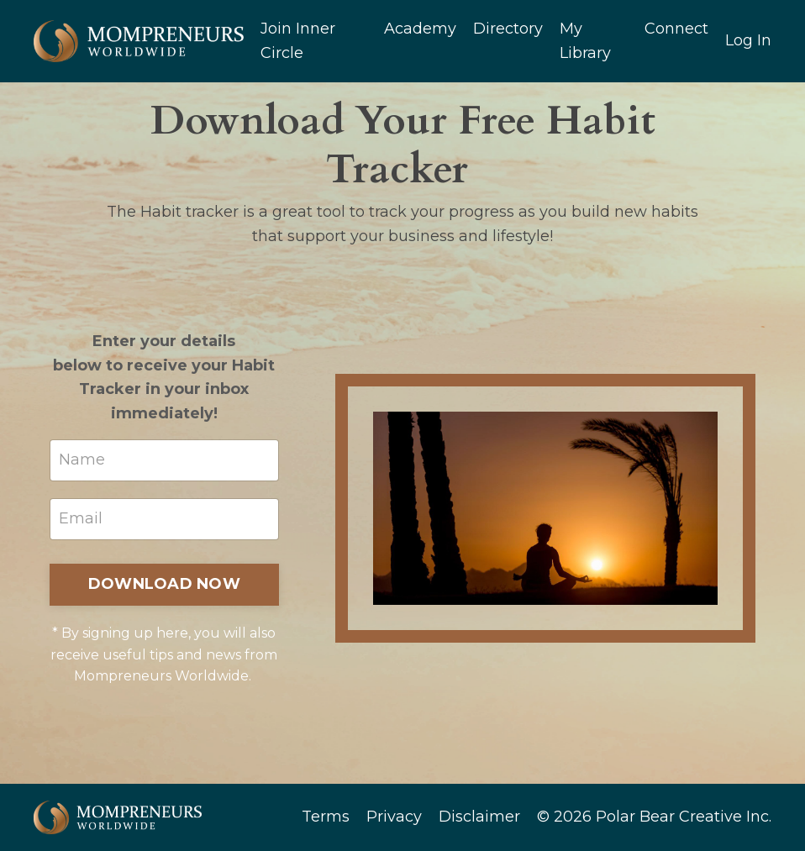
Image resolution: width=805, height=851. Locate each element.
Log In (748, 40)
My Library (585, 40)
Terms (326, 816)
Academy (420, 28)
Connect (676, 28)
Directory (508, 28)
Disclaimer (479, 816)
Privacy (394, 816)
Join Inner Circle (297, 40)
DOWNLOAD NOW (164, 584)
